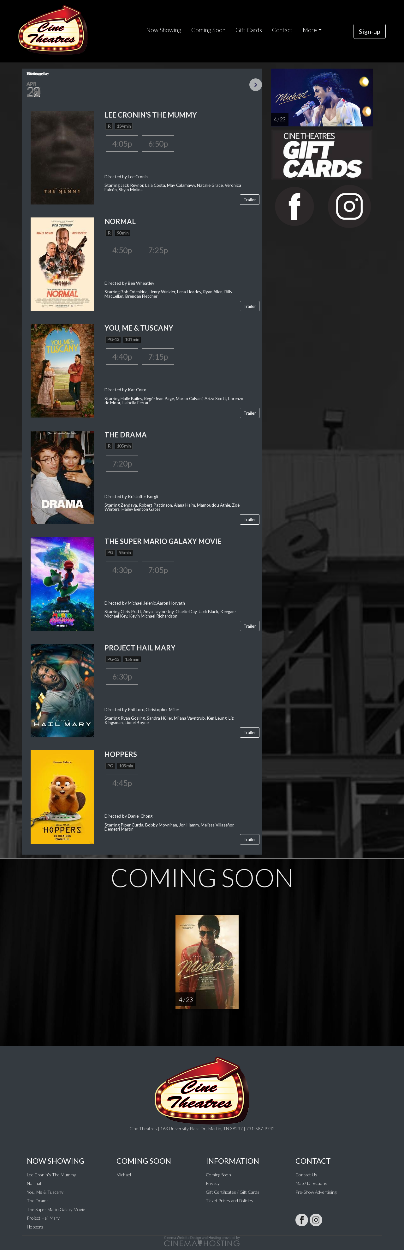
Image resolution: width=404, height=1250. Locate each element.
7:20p (122, 463)
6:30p (122, 676)
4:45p (122, 783)
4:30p (122, 570)
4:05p (122, 143)
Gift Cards (248, 30)
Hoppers (35, 1226)
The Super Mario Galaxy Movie (56, 1209)
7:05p (158, 570)
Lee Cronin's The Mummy (51, 1174)
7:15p (158, 356)
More (310, 30)
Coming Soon (208, 30)
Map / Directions (311, 1183)
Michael (123, 1174)
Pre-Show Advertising (315, 1192)
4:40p (122, 356)
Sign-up (369, 31)
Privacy (213, 1183)
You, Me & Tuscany (45, 1192)
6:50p (158, 143)
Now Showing (163, 30)
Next (255, 84)
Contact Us (306, 1174)
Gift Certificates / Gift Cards (232, 1192)
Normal (34, 1183)
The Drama (38, 1200)
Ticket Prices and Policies (229, 1200)
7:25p (158, 250)
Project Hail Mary (43, 1218)
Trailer (249, 199)
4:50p (122, 250)
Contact (282, 30)
